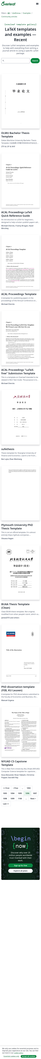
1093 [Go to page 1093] (5, 793)
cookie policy (18, 1053)
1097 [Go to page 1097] (35, 793)
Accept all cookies (28, 1056)
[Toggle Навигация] (37, 4)
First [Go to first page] (6, 788)
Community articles (9, 16)
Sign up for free (20, 865)
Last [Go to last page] (6, 804)
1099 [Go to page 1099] (12, 798)
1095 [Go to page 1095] (20, 793)
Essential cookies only (11, 1056)
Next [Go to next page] (33, 798)
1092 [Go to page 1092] (29, 788)
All (9, 13)
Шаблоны (16, 13)
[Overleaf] (8, 3)
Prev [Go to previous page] (15, 788)
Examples (27, 13)
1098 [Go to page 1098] (5, 798)
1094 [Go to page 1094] (12, 793)
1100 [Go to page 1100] (20, 798)
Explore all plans (20, 871)
